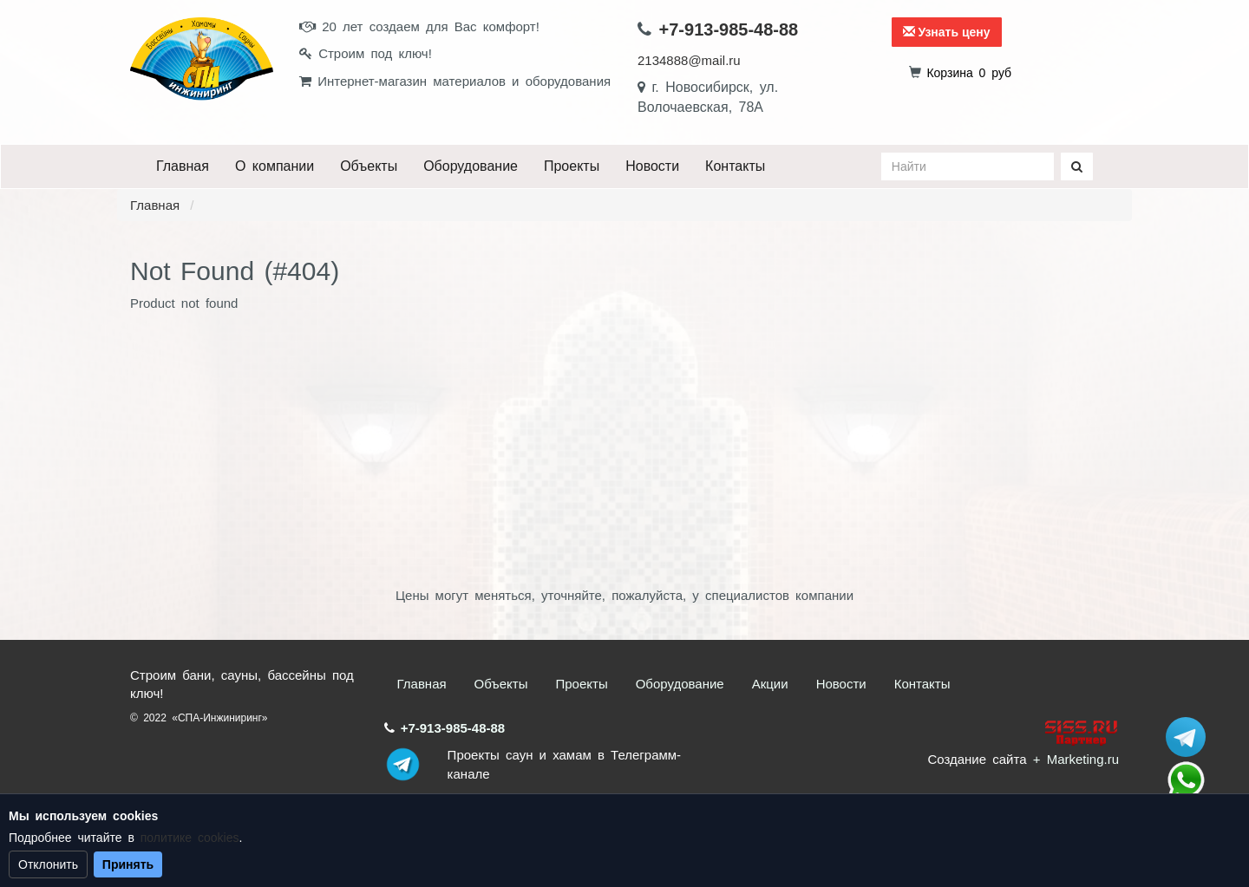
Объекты (368, 166)
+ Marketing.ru (1076, 759)
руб (968, 73)
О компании (274, 166)
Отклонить (48, 864)
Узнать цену (947, 32)
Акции (770, 683)
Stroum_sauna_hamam (1186, 737)
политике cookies (190, 838)
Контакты (735, 166)
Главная (182, 166)
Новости (652, 166)
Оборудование (470, 166)
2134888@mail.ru (689, 60)
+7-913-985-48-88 (729, 29)
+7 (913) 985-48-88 (1186, 780)
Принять (128, 864)
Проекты (571, 166)
